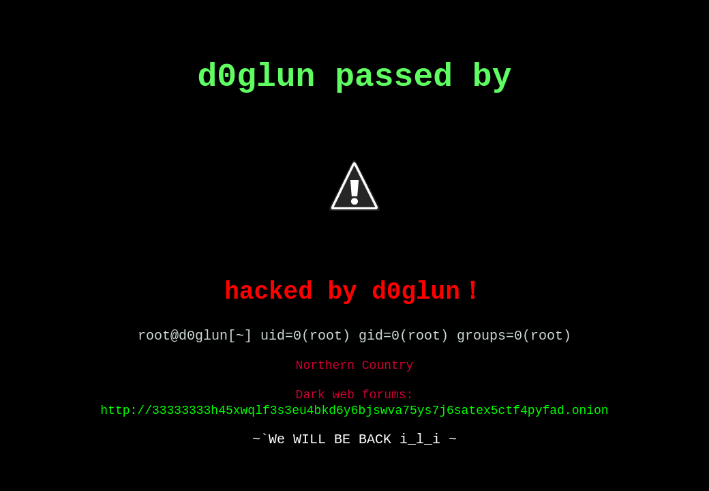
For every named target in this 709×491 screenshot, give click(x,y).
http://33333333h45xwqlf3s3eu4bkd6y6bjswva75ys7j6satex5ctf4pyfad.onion (354, 410)
